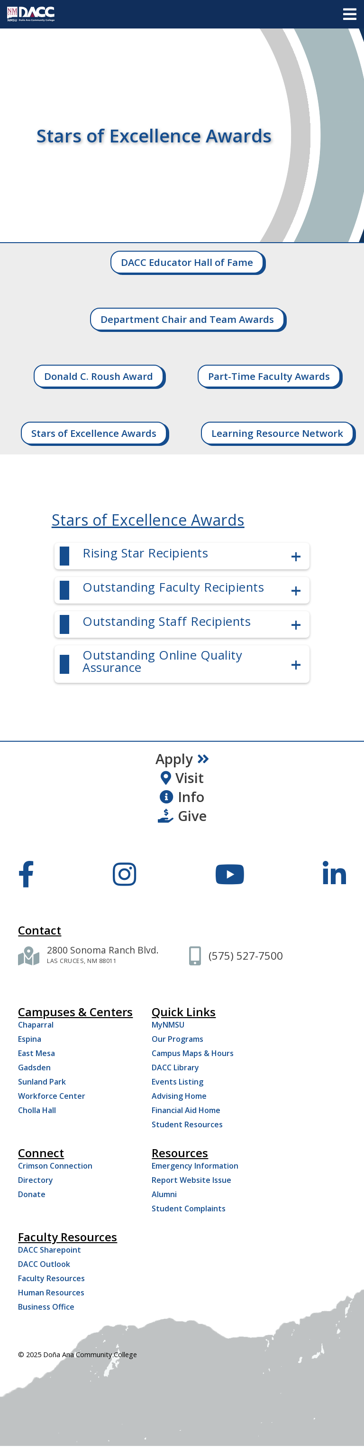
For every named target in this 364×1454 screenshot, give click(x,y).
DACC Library (175, 1067)
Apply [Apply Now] (182, 758)
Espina (29, 1039)
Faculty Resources (51, 1278)
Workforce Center (51, 1096)
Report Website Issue (191, 1180)
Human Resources (51, 1292)
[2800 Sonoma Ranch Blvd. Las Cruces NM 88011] (103, 955)
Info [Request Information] (182, 796)
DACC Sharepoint (49, 1250)
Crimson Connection (55, 1166)
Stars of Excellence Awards (93, 433)
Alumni (164, 1194)
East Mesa (36, 1053)
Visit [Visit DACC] (182, 777)
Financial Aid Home (186, 1110)
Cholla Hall (37, 1110)
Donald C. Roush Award (98, 376)
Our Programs (177, 1039)
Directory (35, 1180)
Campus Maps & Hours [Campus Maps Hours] (193, 1053)
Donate (32, 1194)
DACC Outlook (44, 1264)
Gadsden (34, 1067)
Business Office (46, 1307)
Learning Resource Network (277, 433)
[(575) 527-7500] (246, 955)
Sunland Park (42, 1081)
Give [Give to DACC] (182, 815)
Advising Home (179, 1096)
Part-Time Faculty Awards (269, 376)
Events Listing (177, 1081)
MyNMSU (168, 1025)
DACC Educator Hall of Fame (187, 262)
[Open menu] (350, 14)
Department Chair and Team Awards (187, 319)
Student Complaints (189, 1208)
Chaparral (36, 1025)
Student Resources (187, 1124)
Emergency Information (195, 1166)
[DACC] (31, 14)
